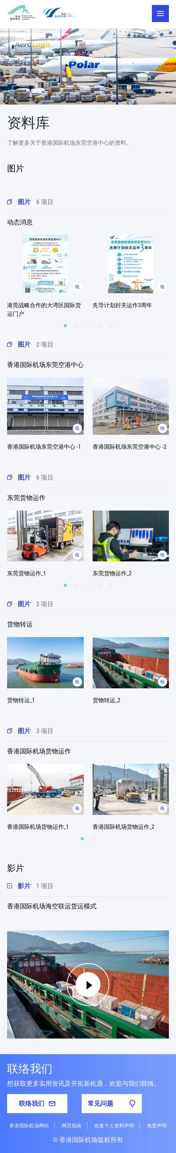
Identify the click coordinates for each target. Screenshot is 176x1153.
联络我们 (37, 1103)
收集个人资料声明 (114, 1125)
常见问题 (112, 1103)
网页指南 (72, 1125)
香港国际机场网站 (29, 1125)
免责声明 (157, 1125)
